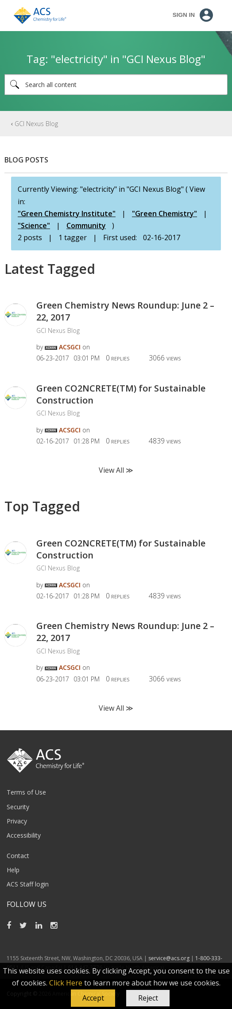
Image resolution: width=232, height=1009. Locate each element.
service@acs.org (168, 958)
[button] (93, 998)
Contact (18, 855)
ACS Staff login (28, 884)
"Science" (34, 225)
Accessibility (24, 835)
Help (13, 870)
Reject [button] (148, 998)
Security (18, 807)
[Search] (116, 84)
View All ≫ (116, 470)
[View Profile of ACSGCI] (70, 347)
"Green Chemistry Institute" (67, 213)
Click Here (65, 983)
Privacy (17, 821)
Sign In (184, 15)
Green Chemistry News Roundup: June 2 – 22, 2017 (125, 311)
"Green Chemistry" (164, 213)
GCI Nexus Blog (36, 123)
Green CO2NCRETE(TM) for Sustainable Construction (120, 394)
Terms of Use (26, 792)
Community (86, 225)
